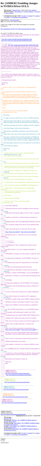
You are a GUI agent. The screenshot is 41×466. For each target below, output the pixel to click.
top (30, 10)
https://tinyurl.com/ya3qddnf (12, 329)
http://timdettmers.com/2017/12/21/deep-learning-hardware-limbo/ (18, 29)
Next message (18, 11)
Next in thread (9, 13)
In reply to (37, 11)
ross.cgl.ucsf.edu (14, 20)
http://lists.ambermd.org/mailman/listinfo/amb (17, 373)
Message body (16, 10)
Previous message (28, 11)
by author (7, 17)
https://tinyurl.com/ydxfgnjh (12, 232)
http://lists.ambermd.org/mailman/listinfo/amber (18, 375)
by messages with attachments (19, 17)
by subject (37, 16)
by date (24, 16)
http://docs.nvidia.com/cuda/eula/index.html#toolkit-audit (17, 39)
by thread (30, 16)
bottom (33, 10)
